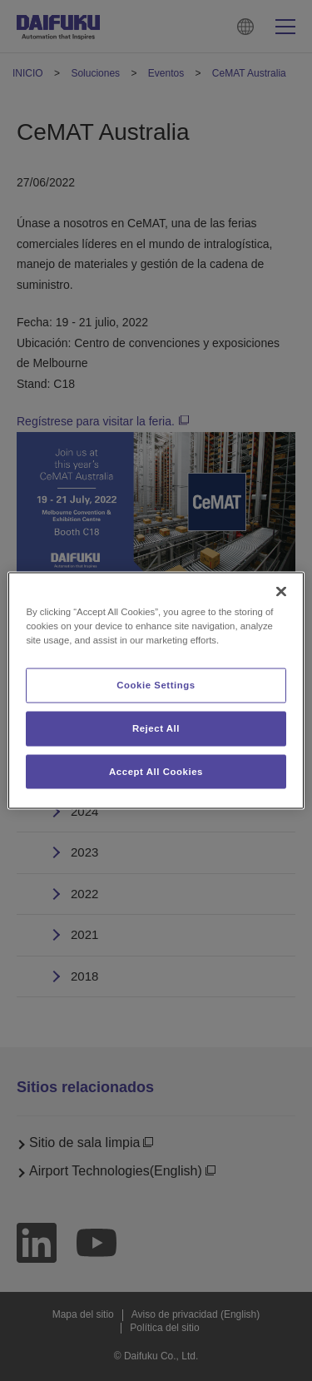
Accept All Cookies (156, 771)
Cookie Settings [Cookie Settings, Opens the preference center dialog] (156, 684)
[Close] (281, 591)
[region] (155, 690)
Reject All (156, 728)
